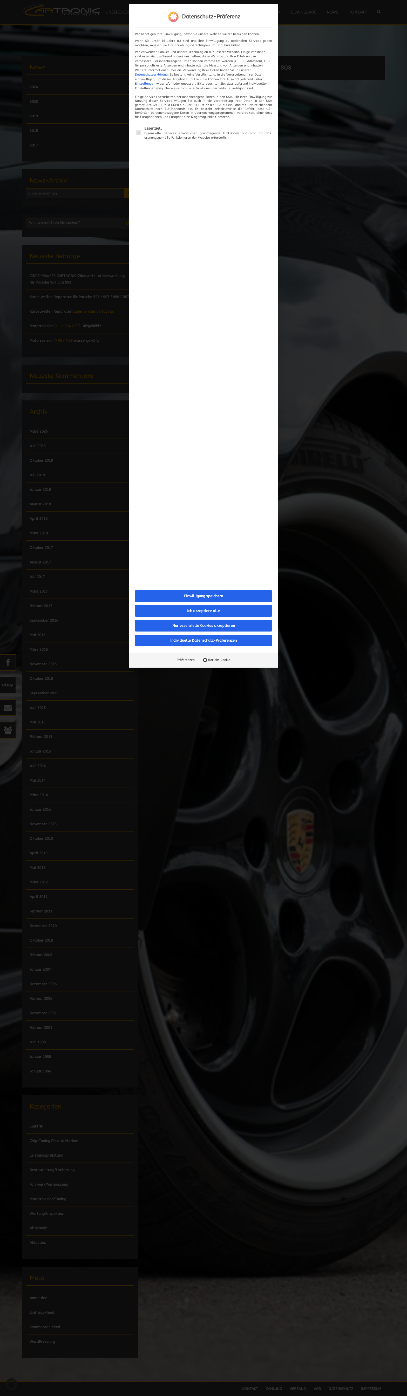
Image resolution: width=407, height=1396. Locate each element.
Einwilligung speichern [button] (203, 596)
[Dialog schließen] (272, 10)
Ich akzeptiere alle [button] (203, 611)
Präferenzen (186, 660)
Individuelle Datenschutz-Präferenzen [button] (203, 640)
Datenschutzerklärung (151, 74)
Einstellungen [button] (145, 83)
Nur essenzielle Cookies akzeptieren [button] (203, 625)
